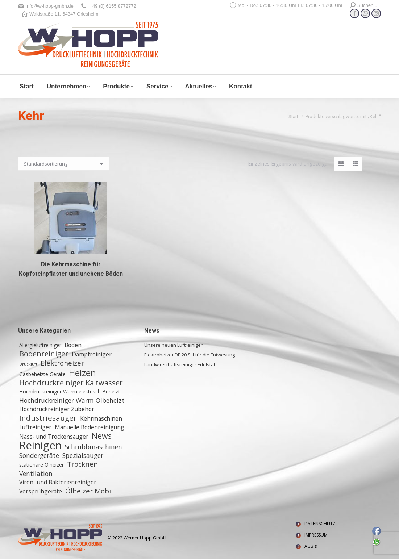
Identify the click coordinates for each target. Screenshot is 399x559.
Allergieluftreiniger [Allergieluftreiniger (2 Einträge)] (40, 345)
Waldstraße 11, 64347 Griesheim (60, 14)
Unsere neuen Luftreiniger (173, 345)
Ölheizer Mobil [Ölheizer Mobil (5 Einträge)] (89, 491)
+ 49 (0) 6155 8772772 (108, 6)
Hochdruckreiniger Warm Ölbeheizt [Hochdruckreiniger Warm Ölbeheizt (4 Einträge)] (72, 400)
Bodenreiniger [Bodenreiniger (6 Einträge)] (43, 354)
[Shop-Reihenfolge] (63, 164)
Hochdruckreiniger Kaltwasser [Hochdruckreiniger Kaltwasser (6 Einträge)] (71, 383)
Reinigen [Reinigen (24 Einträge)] (40, 445)
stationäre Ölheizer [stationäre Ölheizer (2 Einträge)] (41, 464)
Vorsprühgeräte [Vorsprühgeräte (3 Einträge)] (40, 491)
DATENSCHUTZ (320, 524)
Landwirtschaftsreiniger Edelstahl (181, 364)
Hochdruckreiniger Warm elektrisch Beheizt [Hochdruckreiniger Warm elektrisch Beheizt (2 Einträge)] (69, 391)
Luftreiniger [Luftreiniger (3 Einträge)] (35, 427)
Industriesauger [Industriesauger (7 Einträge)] (48, 418)
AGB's (310, 546)
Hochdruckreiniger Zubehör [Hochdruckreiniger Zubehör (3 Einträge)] (56, 409)
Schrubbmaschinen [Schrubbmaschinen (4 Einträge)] (93, 447)
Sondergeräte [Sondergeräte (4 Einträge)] (39, 455)
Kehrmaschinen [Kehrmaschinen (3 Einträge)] (101, 418)
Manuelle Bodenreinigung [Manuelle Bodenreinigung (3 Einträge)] (89, 427)
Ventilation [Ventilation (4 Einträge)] (36, 473)
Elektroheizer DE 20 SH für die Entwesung (189, 354)
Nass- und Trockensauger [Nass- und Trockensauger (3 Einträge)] (53, 437)
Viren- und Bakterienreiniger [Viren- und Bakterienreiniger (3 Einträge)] (57, 482)
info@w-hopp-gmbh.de (46, 6)
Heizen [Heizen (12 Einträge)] (82, 373)
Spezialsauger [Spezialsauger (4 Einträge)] (82, 455)
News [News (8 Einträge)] (102, 436)
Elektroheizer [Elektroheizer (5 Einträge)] (62, 363)
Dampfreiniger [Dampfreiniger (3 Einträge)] (92, 354)
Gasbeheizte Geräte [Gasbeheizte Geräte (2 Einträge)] (42, 374)
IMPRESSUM (316, 535)
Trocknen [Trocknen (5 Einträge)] (82, 464)
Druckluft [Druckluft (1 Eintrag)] (28, 364)
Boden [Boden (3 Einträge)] (73, 345)
